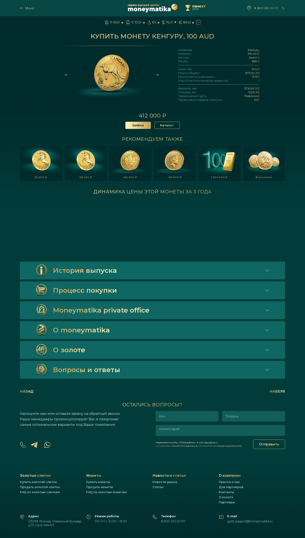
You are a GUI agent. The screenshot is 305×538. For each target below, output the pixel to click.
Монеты (93, 476)
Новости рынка (164, 482)
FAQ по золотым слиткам (40, 492)
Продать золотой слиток (40, 487)
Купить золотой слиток (38, 482)
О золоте (226, 497)
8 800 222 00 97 (266, 8)
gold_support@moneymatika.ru (250, 521)
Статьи (157, 487)
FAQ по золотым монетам (106, 492)
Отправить (269, 444)
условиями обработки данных (175, 445)
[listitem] (41, 163)
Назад (26, 391)
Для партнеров (231, 487)
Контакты (226, 492)
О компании (230, 476)
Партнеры (227, 502)
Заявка (138, 125)
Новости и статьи (169, 476)
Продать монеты (99, 487)
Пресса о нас (229, 482)
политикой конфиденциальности (219, 445)
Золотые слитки (35, 476)
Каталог (167, 125)
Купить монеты (98, 482)
